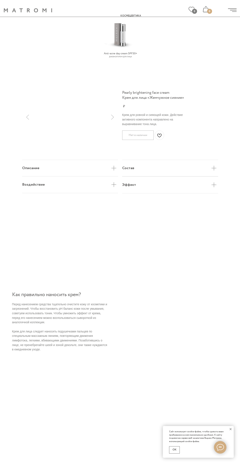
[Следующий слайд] (112, 117)
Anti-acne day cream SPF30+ (120, 54)
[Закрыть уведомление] (231, 429)
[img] (232, 10)
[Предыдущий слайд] (27, 117)
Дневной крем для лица (120, 57)
